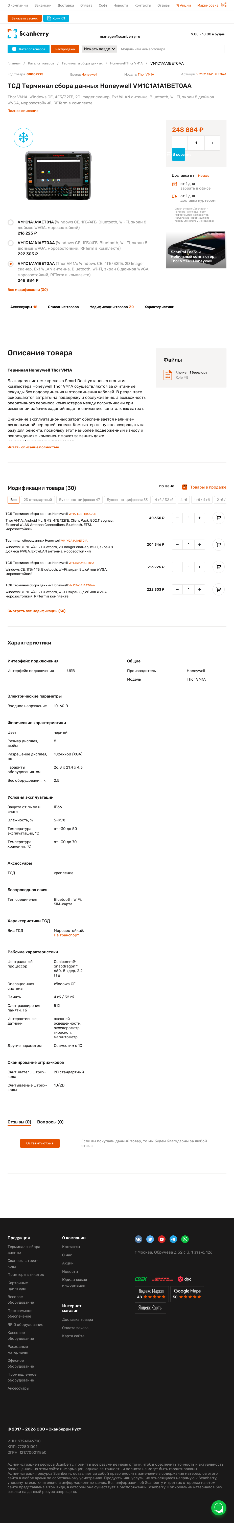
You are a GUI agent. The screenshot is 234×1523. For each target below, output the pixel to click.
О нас (67, 1255)
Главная (15, 63)
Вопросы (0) (64, 1134)
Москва (205, 183)
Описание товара (59, 307)
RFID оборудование (25, 1324)
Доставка (66, 5)
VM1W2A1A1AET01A (79, 549)
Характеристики (153, 307)
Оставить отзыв (41, 1156)
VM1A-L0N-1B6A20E (87, 521)
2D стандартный (41, 506)
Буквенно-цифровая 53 (140, 506)
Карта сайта (73, 1336)
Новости (120, 5)
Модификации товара (106, 307)
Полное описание (23, 111)
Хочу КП (56, 18)
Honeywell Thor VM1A (142, 63)
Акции (68, 1263)
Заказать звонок (25, 18)
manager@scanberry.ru (120, 36)
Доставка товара (77, 1319)
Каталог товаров (45, 63)
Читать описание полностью (36, 453)
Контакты (142, 5)
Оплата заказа (75, 1328)
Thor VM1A (146, 74)
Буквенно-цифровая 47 (87, 506)
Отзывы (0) (22, 1134)
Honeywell (89, 74)
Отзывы (163, 5)
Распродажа (65, 49)
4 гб (203, 506)
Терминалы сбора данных (91, 63)
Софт (103, 5)
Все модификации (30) (28, 290)
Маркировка (211, 5)
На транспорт (66, 946)
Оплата (86, 5)
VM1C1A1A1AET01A (85, 573)
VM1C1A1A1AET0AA (86, 596)
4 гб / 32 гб (181, 506)
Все (14, 506)
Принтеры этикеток (26, 1274)
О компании (18, 5)
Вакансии (43, 5)
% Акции (183, 5)
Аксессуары (22, 307)
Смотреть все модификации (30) (40, 622)
